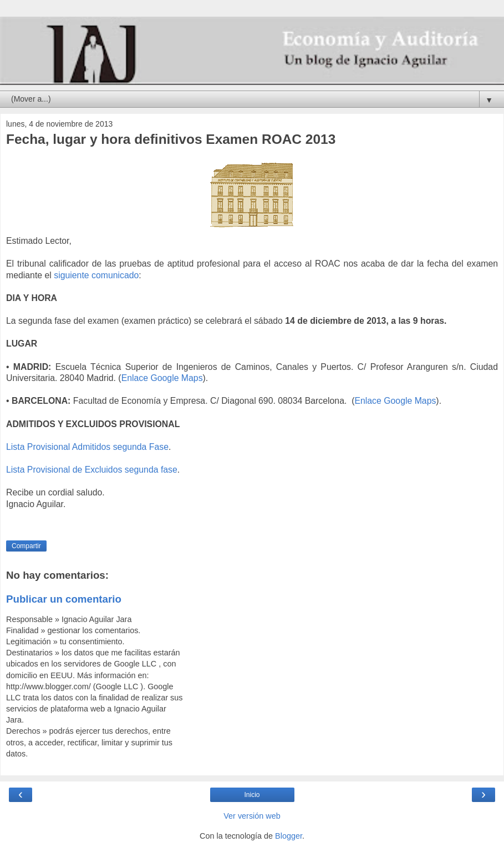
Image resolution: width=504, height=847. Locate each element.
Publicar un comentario (63, 599)
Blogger (288, 835)
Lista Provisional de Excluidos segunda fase (91, 469)
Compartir (26, 546)
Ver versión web (251, 815)
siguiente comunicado (96, 275)
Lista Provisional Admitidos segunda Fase (87, 447)
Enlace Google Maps (162, 378)
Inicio (251, 795)
